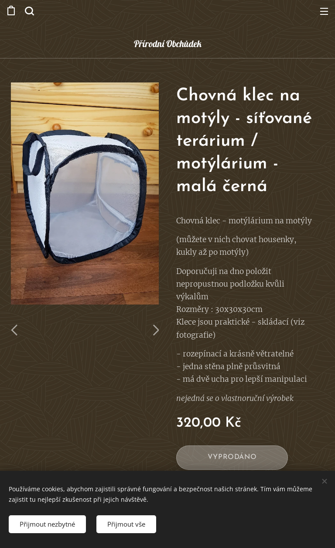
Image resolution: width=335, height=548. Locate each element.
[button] (29, 11)
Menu (324, 11)
